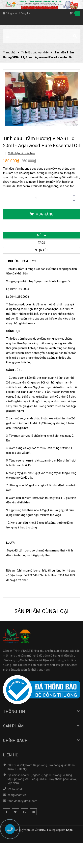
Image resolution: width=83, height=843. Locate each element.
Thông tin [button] (41, 711)
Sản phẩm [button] (41, 726)
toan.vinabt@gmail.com (22, 800)
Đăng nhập (12, 13)
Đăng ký (25, 13)
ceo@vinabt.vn (17, 795)
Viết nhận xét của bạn (21, 153)
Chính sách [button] (41, 740)
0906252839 (15, 789)
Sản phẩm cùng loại (41, 611)
